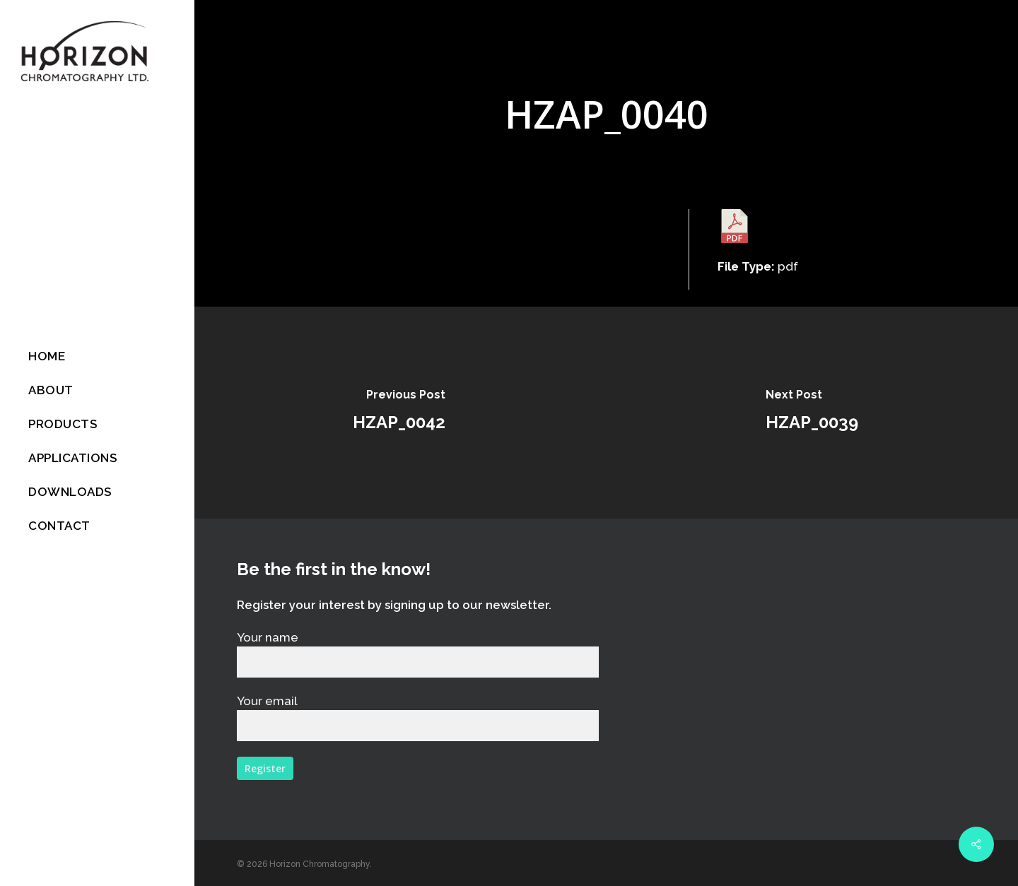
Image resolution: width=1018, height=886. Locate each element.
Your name (418, 654)
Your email (418, 717)
